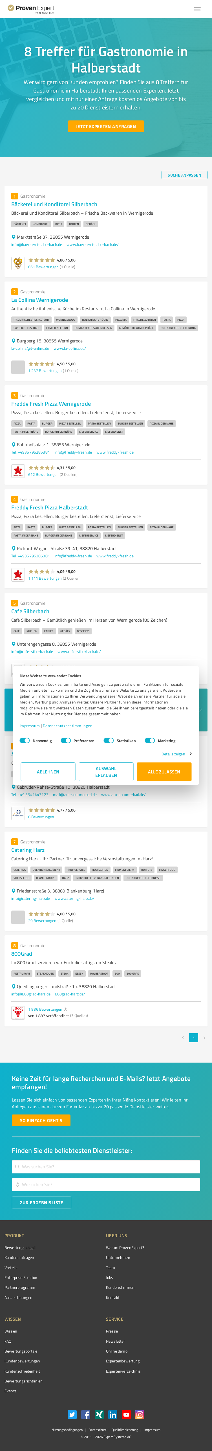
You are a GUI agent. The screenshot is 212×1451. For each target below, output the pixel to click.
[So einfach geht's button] (41, 1120)
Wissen (11, 1331)
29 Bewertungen (42, 920)
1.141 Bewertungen (45, 578)
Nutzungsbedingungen (67, 1429)
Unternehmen (118, 1257)
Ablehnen (48, 771)
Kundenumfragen (19, 1257)
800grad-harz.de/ (70, 994)
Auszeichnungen (18, 1297)
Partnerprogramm (20, 1287)
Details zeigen (172, 754)
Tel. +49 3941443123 (29, 794)
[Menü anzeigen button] (197, 9)
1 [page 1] (193, 1037)
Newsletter (115, 1341)
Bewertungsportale (21, 1351)
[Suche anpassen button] (184, 175)
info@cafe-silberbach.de (32, 651)
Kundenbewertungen (22, 1361)
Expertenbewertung (123, 1361)
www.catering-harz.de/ (74, 898)
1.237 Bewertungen (45, 370)
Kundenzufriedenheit (22, 1371)
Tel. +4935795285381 (30, 452)
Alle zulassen (164, 771)
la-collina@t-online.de (30, 348)
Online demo (116, 1351)
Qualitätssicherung (125, 1429)
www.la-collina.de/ (70, 348)
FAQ (8, 1341)
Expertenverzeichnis (123, 1371)
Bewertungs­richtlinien (24, 1381)
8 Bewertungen (41, 816)
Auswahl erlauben (106, 771)
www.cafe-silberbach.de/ (79, 651)
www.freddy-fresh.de (115, 452)
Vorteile (11, 1267)
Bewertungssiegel (20, 1247)
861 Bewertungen (43, 266)
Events (11, 1390)
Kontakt (113, 1297)
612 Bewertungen (43, 474)
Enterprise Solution (21, 1277)
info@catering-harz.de (30, 898)
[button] (42, 260)
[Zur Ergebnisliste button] (41, 1202)
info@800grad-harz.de (30, 994)
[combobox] (106, 1166)
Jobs (109, 1277)
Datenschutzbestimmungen (69, 725)
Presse (112, 1331)
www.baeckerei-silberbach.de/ (93, 244)
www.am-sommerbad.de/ (123, 794)
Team (110, 1267)
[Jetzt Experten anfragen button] (106, 126)
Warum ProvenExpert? (125, 1247)
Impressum (31, 725)
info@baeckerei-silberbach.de (36, 244)
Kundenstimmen (120, 1287)
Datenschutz (97, 1429)
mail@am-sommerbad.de (75, 794)
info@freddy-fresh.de (73, 452)
